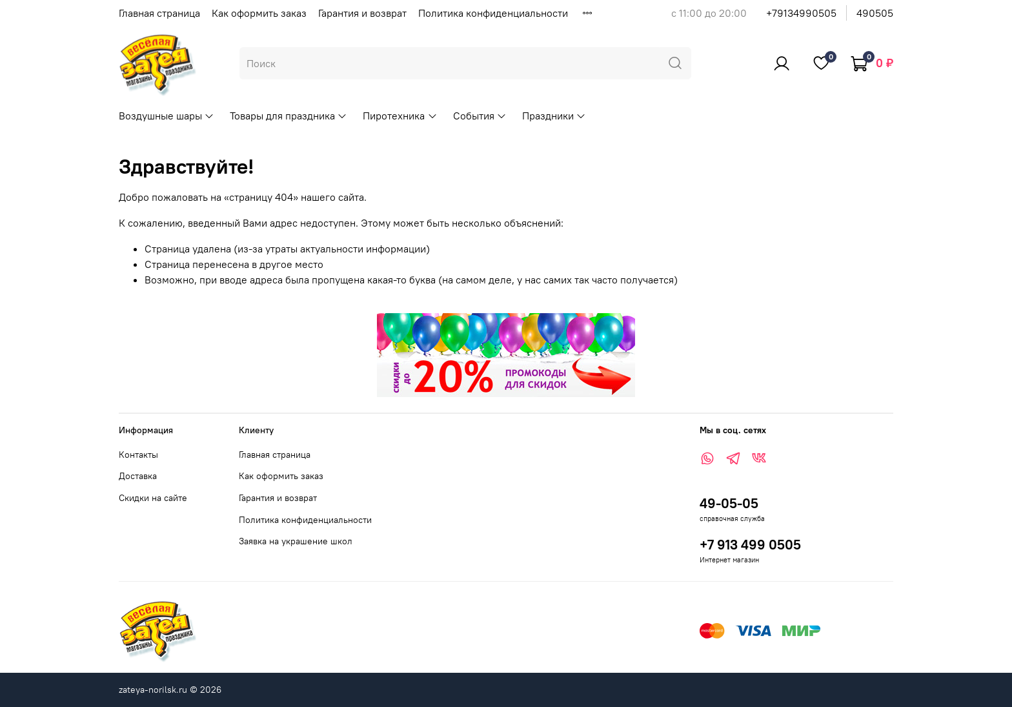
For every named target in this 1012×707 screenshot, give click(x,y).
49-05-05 (729, 503)
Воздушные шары (166, 115)
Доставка (138, 476)
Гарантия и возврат (362, 12)
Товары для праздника (288, 115)
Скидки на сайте (153, 498)
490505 (874, 12)
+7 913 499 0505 (750, 544)
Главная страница (159, 12)
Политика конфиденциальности (493, 12)
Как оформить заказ (259, 12)
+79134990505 (801, 12)
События (480, 115)
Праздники (554, 115)
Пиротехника (400, 115)
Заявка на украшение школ (295, 541)
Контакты (138, 454)
